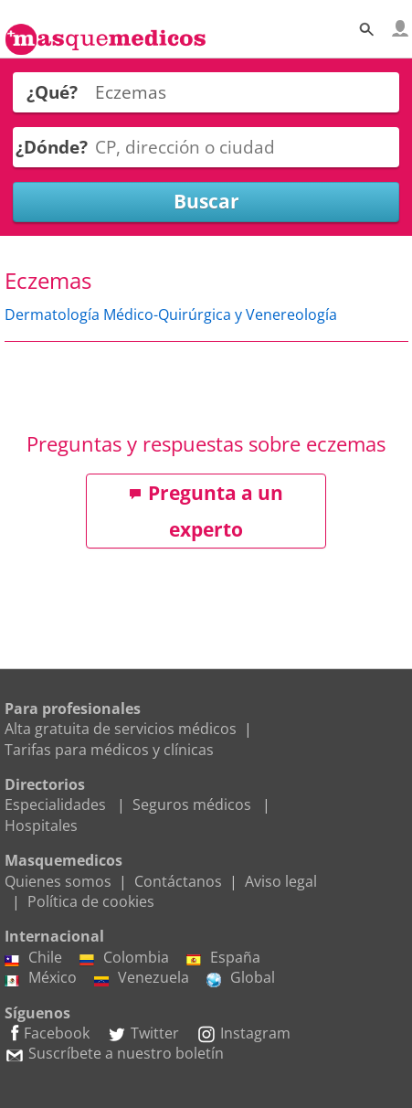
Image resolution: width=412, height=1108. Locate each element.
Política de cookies (90, 901)
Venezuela (141, 977)
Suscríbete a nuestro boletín (114, 1053)
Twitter (143, 1033)
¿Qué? (52, 92)
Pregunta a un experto (206, 511)
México (41, 977)
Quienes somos (58, 881)
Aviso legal (281, 881)
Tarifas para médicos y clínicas (109, 750)
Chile (33, 957)
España (223, 957)
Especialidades (55, 804)
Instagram (243, 1033)
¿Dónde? (52, 146)
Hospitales (41, 825)
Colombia (124, 957)
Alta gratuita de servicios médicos (121, 729)
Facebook (47, 1033)
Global (240, 977)
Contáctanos (178, 881)
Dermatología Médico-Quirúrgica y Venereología (171, 314)
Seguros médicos (191, 804)
